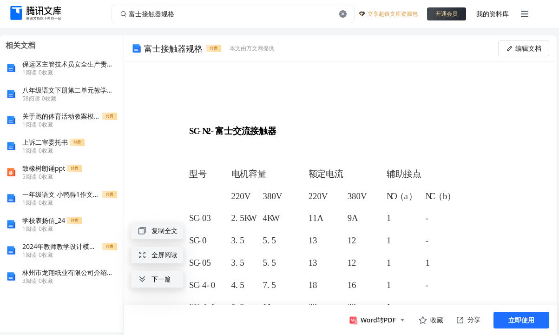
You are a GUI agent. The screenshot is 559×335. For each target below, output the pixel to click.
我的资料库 (492, 13)
